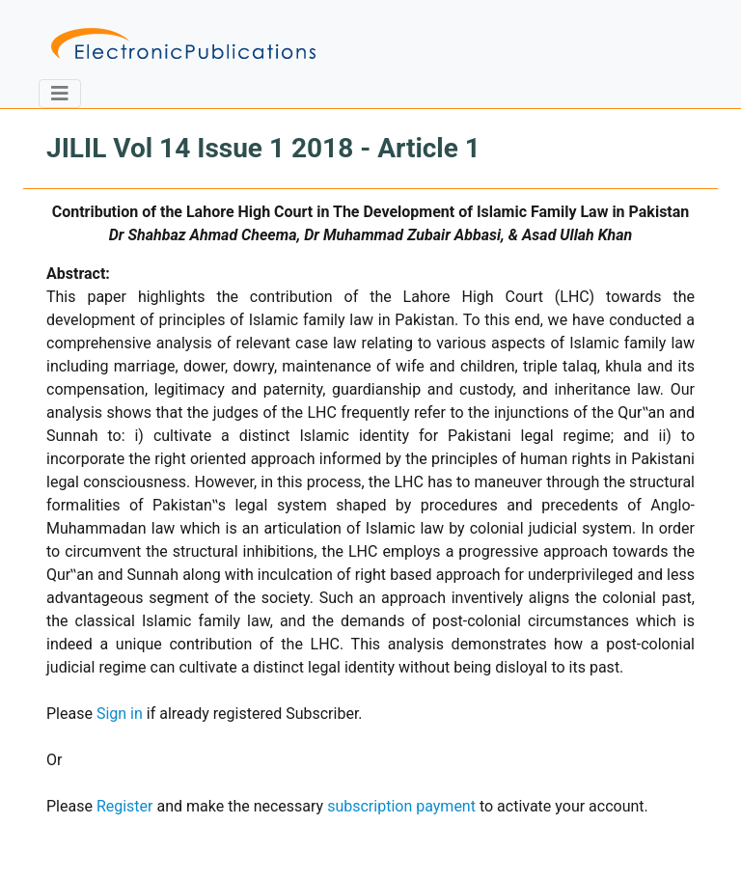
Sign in (119, 713)
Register (124, 806)
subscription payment (401, 806)
